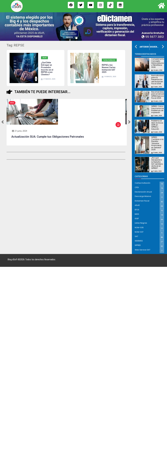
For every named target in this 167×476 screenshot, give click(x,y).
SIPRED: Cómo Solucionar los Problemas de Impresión (157, 109)
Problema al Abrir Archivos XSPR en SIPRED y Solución (157, 124)
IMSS (12, 103)
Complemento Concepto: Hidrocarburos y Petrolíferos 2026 (157, 63)
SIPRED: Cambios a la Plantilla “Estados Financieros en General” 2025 (157, 143)
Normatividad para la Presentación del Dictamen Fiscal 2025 (157, 79)
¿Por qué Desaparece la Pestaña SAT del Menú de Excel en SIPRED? (157, 163)
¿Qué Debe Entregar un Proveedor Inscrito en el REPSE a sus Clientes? (47, 68)
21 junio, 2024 (19, 131)
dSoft (44, 58)
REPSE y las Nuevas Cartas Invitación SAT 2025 (108, 68)
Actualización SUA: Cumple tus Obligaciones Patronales (47, 136)
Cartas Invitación (109, 60)
